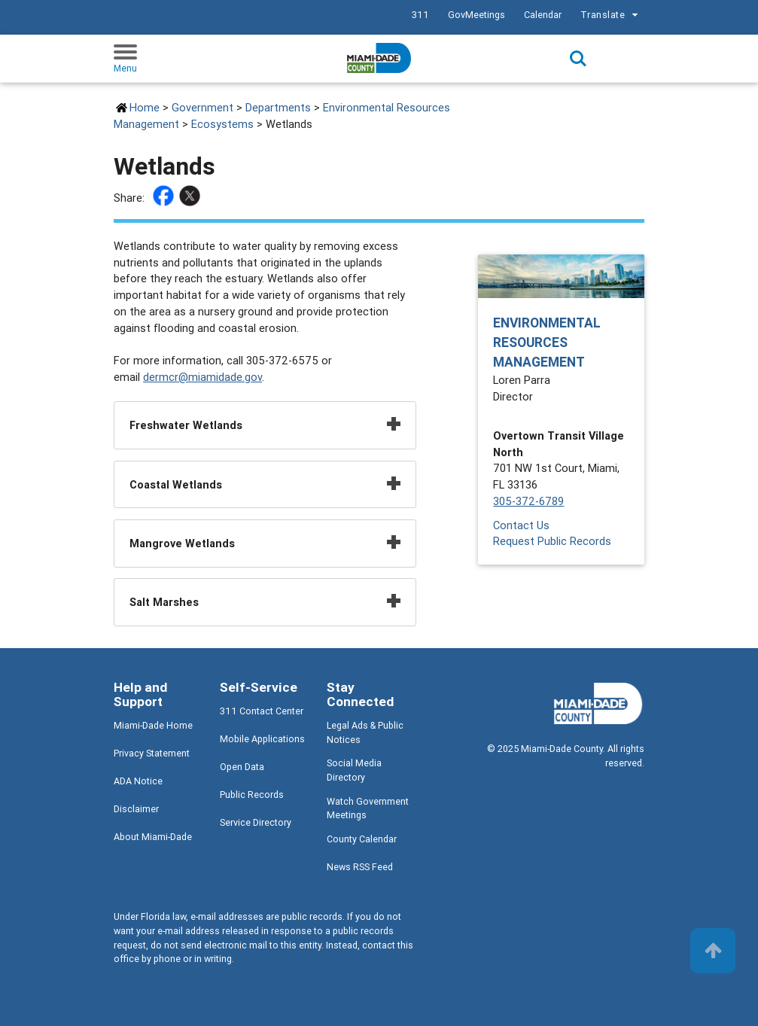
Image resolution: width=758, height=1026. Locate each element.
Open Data (242, 766)
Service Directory (255, 822)
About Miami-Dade (153, 836)
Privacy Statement (152, 753)
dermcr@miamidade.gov (202, 377)
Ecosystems (222, 124)
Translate (611, 15)
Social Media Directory (354, 770)
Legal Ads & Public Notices (365, 732)
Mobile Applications (262, 738)
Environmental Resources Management (547, 342)
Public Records (252, 794)
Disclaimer (136, 808)
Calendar (543, 14)
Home (144, 107)
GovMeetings (476, 14)
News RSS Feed (360, 866)
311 (420, 14)
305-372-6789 (528, 501)
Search (578, 58)
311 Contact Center (261, 711)
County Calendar (362, 839)
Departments (278, 107)
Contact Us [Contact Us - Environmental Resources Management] (521, 525)
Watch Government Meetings (368, 808)
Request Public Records (552, 541)
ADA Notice (138, 781)
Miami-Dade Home (153, 725)
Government (202, 107)
